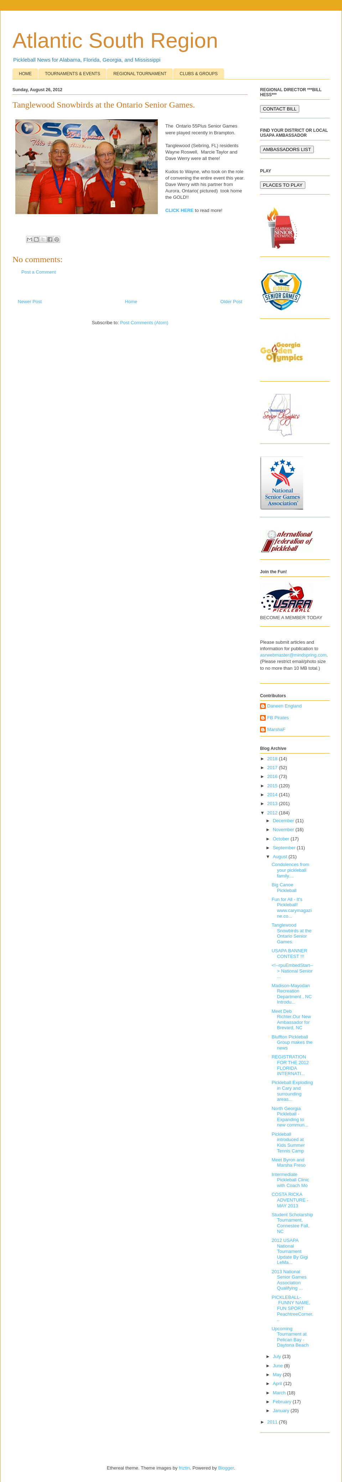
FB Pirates (278, 717)
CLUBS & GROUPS (199, 73)
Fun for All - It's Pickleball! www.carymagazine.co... (291, 908)
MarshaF (276, 729)
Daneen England (284, 706)
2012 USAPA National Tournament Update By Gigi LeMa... (289, 1251)
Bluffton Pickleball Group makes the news (291, 1042)
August (281, 856)
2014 (273, 794)
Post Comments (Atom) (144, 322)
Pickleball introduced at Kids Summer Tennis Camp (288, 1142)
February (283, 1401)
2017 (273, 767)
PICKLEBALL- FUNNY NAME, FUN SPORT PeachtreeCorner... (292, 1308)
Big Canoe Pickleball (283, 887)
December (284, 820)
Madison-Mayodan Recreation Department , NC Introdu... (291, 994)
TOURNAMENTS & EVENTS (72, 73)
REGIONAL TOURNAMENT (139, 73)
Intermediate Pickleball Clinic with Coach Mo (290, 1180)
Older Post (231, 301)
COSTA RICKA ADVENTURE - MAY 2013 (289, 1200)
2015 (273, 785)
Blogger (226, 1468)
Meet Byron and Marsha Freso (288, 1162)
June (278, 1365)
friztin (184, 1468)
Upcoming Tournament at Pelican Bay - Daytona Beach (290, 1337)
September (285, 847)
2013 (273, 803)
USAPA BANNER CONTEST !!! (289, 953)
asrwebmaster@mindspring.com (293, 655)
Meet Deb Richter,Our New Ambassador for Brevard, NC (291, 1020)
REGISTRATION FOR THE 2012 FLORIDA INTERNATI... (290, 1065)
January (282, 1410)
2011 (273, 1422)
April (278, 1383)
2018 (273, 758)
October (282, 838)
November (284, 829)
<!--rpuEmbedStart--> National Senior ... (292, 971)
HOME (25, 73)
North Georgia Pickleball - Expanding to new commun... (289, 1117)
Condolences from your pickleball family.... (290, 870)
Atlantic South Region (115, 40)
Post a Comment (38, 272)
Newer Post (30, 301)
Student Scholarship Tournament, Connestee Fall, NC (292, 1223)
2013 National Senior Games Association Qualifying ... (288, 1280)
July (278, 1356)
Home (131, 301)
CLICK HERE (179, 210)
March (280, 1392)
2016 (273, 776)
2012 (273, 812)
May (278, 1374)
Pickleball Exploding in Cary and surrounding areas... (292, 1091)
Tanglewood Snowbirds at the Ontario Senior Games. (291, 933)
